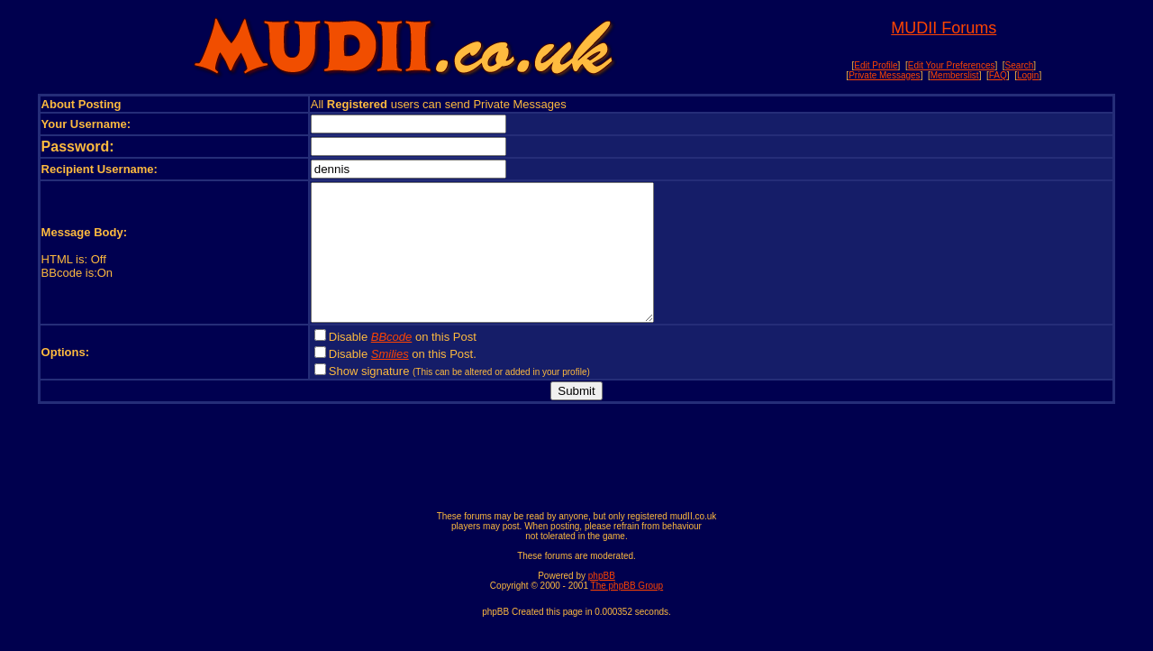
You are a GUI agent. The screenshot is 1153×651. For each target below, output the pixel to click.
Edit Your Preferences (951, 65)
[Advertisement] (576, 487)
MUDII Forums (943, 28)
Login (1028, 75)
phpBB (601, 603)
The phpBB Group (627, 613)
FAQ (998, 75)
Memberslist (955, 75)
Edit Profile (875, 65)
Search (1019, 65)
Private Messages (884, 75)
